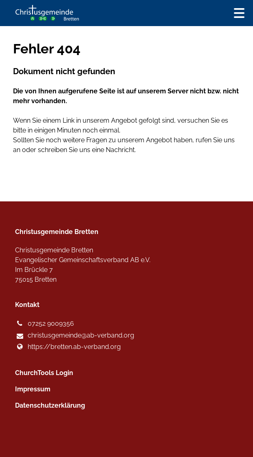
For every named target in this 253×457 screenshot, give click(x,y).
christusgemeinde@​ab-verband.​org (74, 335)
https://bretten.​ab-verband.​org (67, 347)
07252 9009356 (44, 324)
